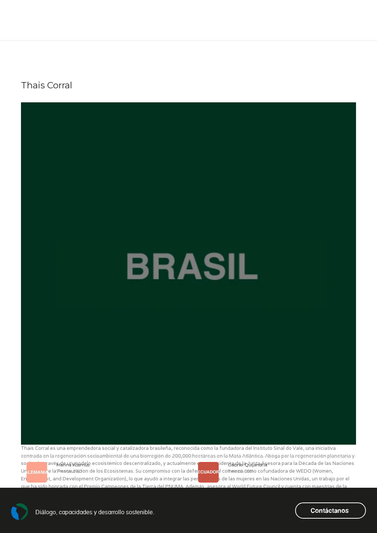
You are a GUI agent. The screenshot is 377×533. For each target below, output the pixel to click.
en (320, 20)
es (331, 20)
